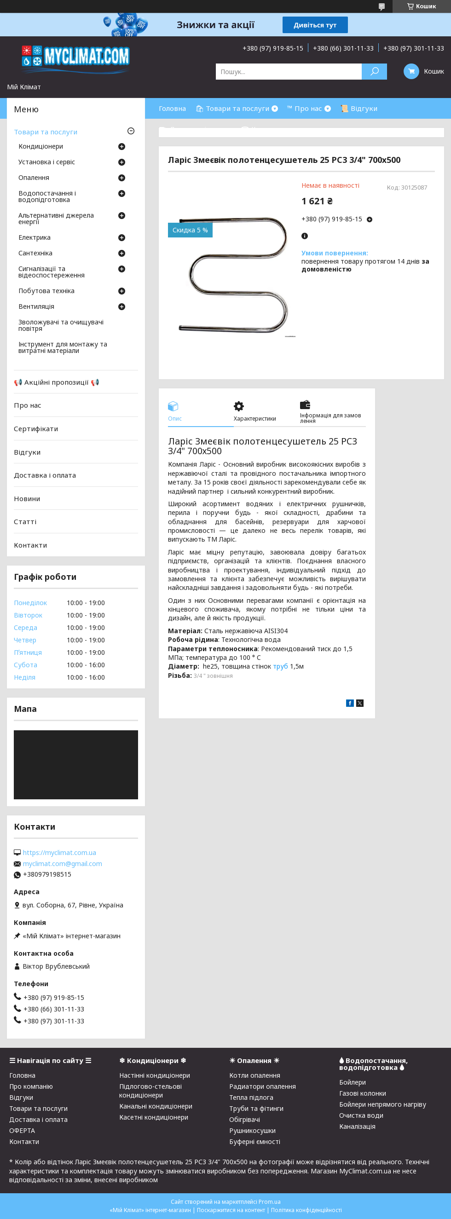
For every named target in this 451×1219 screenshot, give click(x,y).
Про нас (27, 405)
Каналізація (357, 1126)
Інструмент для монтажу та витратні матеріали (62, 348)
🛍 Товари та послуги (232, 108)
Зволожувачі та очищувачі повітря (61, 326)
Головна (172, 108)
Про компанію (31, 1086)
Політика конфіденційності (306, 1210)
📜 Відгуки (358, 108)
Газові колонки (362, 1093)
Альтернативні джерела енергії (56, 219)
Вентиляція (36, 307)
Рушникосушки (252, 1130)
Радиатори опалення (262, 1086)
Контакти (30, 544)
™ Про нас (304, 108)
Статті (25, 521)
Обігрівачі (244, 1119)
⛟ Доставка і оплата (195, 128)
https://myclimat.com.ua (59, 853)
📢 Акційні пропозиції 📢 (56, 382)
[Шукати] (374, 72)
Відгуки (27, 451)
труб (280, 666)
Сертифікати (36, 428)
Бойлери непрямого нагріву (382, 1104)
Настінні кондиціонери (154, 1075)
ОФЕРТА (22, 1130)
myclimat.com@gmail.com (62, 864)
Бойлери (352, 1082)
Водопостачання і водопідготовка (47, 197)
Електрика (34, 238)
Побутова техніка (46, 291)
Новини (27, 498)
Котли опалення (254, 1075)
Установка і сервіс (46, 162)
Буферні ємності (254, 1141)
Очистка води (361, 1115)
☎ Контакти (262, 128)
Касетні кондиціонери (153, 1117)
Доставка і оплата (45, 475)
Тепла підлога (251, 1097)
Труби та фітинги (256, 1108)
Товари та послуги (45, 131)
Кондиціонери (40, 146)
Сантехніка (35, 253)
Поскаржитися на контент (231, 1210)
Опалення (33, 178)
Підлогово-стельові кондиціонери (150, 1090)
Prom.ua (270, 1202)
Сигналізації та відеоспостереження (51, 272)
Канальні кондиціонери (155, 1106)
